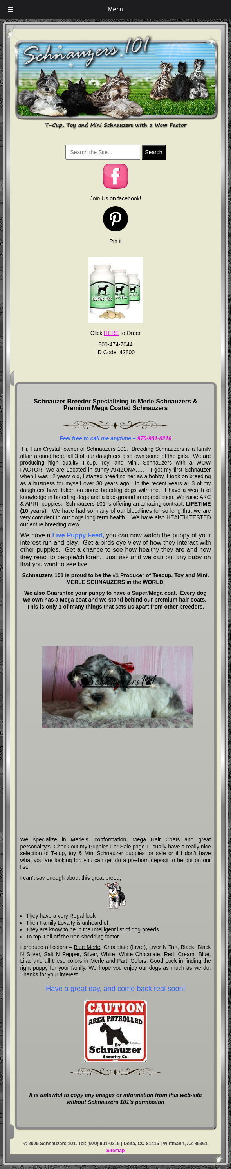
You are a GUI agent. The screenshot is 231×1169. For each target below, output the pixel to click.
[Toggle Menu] (10, 9)
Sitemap (115, 1150)
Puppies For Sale (110, 846)
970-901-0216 (154, 438)
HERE (111, 333)
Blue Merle (87, 947)
